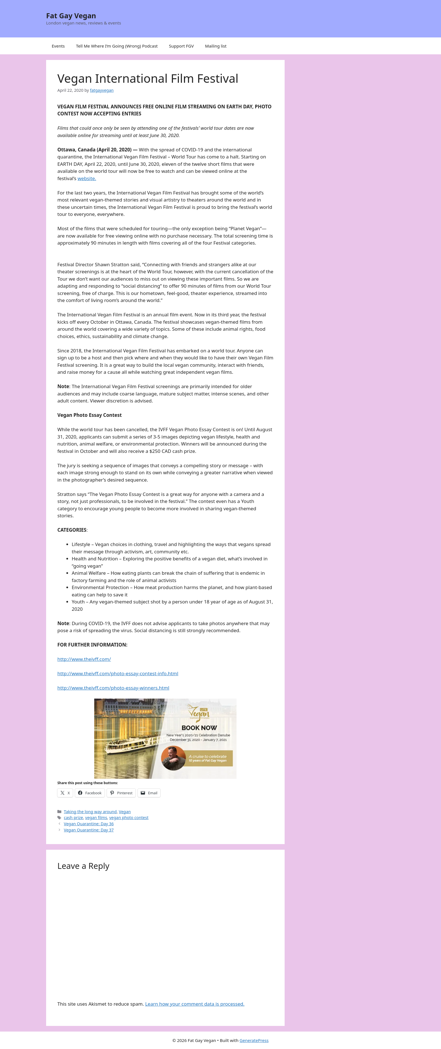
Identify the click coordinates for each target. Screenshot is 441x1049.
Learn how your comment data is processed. (194, 1004)
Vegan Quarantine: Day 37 (89, 830)
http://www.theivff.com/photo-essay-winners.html (113, 688)
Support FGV (181, 46)
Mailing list (215, 46)
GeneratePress (254, 1040)
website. (87, 178)
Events (58, 46)
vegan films (96, 817)
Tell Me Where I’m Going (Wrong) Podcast (117, 46)
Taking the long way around (90, 811)
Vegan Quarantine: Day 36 (89, 823)
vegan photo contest (128, 817)
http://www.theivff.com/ (84, 659)
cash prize (73, 817)
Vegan (125, 811)
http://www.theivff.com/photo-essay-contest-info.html (117, 673)
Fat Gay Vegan (71, 15)
